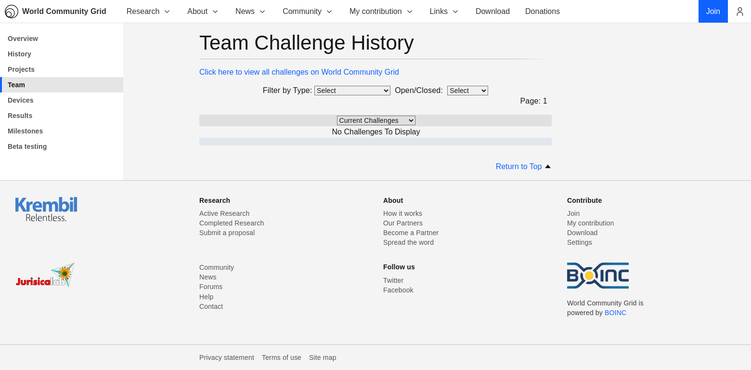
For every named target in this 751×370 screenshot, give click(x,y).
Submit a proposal (227, 233)
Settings (579, 242)
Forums (210, 287)
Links (444, 11)
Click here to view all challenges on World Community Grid (299, 72)
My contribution (382, 11)
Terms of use (281, 357)
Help (206, 297)
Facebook (398, 290)
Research (149, 11)
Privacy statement (226, 357)
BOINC (615, 313)
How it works (402, 213)
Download (582, 233)
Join (573, 213)
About (203, 11)
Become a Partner (411, 233)
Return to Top (524, 166)
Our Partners (403, 223)
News (250, 11)
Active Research (224, 213)
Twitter (393, 280)
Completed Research (231, 223)
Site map (323, 357)
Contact (211, 306)
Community (308, 11)
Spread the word (408, 242)
